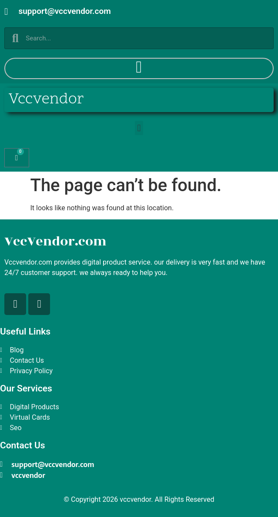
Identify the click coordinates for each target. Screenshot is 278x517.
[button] (139, 128)
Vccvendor (46, 99)
